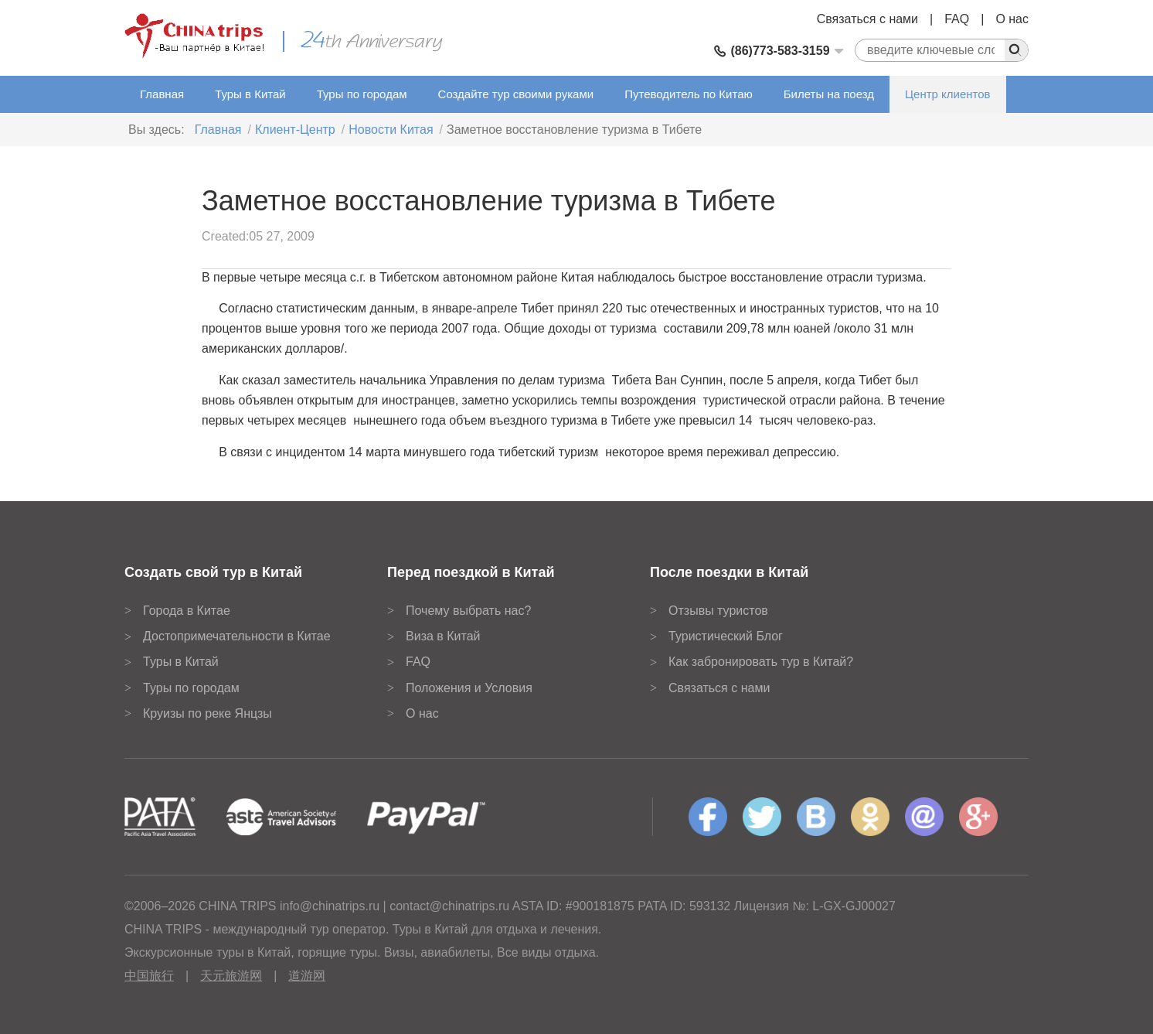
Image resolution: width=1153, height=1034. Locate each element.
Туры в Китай (250, 94)
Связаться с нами (867, 19)
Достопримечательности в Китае (237, 636)
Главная (162, 94)
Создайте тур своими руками (516, 94)
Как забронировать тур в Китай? (760, 661)
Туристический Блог (725, 636)
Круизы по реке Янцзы (207, 713)
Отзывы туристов (718, 610)
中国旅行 (149, 975)
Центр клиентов (948, 94)
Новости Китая (391, 129)
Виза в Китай (443, 636)
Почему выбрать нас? (468, 610)
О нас (1012, 19)
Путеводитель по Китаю (688, 94)
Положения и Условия (469, 687)
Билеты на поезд (829, 94)
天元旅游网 (231, 975)
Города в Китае (186, 610)
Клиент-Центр (295, 129)
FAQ (956, 19)
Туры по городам (362, 94)
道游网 (306, 975)
